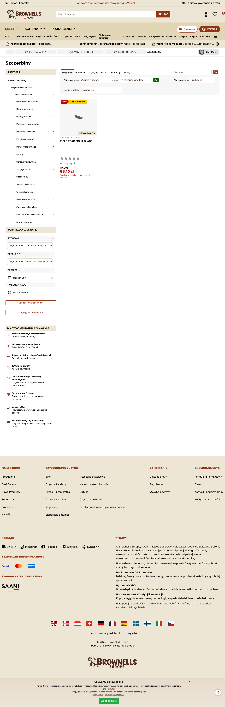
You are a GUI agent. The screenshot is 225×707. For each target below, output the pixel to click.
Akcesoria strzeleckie (134, 36)
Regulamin (156, 484)
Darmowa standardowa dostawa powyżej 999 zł (105, 3)
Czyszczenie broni (200, 36)
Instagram (28, 547)
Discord (9, 546)
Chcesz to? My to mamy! (24, 336)
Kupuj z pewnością (21, 369)
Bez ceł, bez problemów (23, 358)
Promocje (212, 29)
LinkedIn (70, 547)
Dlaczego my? (158, 476)
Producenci (62, 29)
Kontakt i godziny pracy (209, 491)
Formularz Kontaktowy (208, 476)
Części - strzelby (71, 36)
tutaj (112, 689)
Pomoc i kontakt (17, 3)
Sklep (10, 29)
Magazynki (90, 36)
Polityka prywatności (114, 695)
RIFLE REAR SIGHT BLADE (76, 141)
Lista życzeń (215, 14)
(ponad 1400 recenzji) (121, 44)
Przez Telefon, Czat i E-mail (25, 347)
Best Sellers (9, 484)
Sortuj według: (71, 90)
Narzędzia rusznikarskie (162, 36)
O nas (198, 484)
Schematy (33, 29)
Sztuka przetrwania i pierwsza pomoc (102, 507)
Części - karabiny (23, 36)
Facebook (49, 547)
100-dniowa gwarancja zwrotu (201, 3)
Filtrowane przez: (71, 80)
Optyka (183, 36)
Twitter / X (90, 547)
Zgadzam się (109, 700)
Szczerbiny (64, 178)
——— (215, 36)
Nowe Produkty (11, 491)
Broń (7, 36)
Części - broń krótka (47, 36)
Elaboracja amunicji (105, 36)
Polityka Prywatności (207, 499)
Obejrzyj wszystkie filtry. (30, 302)
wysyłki (132, 633)
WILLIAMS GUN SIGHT (70, 138)
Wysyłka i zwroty (160, 491)
